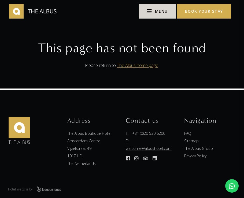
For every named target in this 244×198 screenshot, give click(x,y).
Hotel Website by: (34, 189)
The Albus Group (198, 148)
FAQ (187, 133)
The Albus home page (137, 65)
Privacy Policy (195, 155)
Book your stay (204, 11)
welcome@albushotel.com (149, 148)
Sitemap (191, 140)
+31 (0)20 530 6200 (148, 133)
